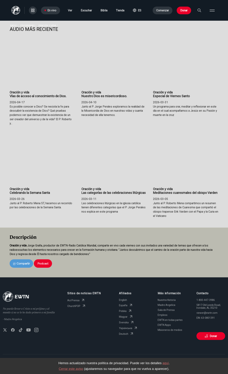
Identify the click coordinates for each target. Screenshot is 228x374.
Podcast (42, 263)
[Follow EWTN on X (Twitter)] (5, 330)
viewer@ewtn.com (206, 312)
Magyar (126, 316)
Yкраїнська (128, 328)
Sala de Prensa (166, 310)
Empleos (162, 315)
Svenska (126, 322)
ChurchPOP (76, 306)
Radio (13, 25)
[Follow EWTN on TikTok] (21, 330)
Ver (70, 10)
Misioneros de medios (170, 330)
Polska (125, 311)
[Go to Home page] (16, 297)
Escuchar (86, 10)
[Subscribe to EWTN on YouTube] (28, 330)
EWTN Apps (164, 325)
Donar (184, 10)
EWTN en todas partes (170, 320)
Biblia (103, 10)
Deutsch (126, 333)
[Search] (199, 10)
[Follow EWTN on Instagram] (36, 330)
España (126, 305)
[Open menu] (212, 10)
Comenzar (162, 10)
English (123, 300)
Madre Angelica (166, 305)
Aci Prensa (76, 300)
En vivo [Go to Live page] (50, 10)
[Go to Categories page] (33, 10)
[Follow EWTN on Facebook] (13, 330)
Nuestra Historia (167, 300)
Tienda (120, 10)
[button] (137, 10)
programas (27, 25)
